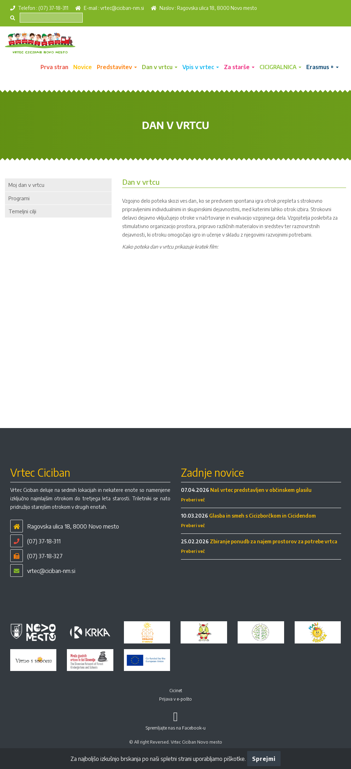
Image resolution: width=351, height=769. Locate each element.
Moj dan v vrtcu (26, 185)
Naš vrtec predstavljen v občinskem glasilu (261, 490)
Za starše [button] (239, 67)
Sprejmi (263, 758)
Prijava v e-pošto (175, 699)
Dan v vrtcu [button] (159, 67)
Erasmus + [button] (322, 67)
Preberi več (193, 499)
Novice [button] (82, 67)
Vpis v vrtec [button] (200, 67)
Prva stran (54, 67)
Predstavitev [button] (117, 67)
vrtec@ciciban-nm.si (122, 8)
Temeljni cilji (22, 211)
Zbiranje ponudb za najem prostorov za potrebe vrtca (273, 541)
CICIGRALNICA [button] (280, 67)
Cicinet (175, 690)
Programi (19, 198)
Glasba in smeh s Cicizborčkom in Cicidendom (262, 516)
